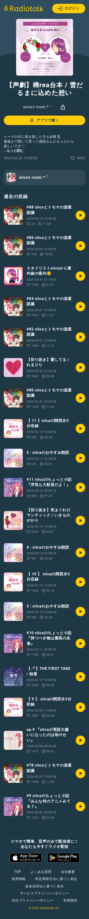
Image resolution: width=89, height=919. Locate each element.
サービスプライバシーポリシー (44, 893)
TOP (17, 872)
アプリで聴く (44, 120)
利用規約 (70, 900)
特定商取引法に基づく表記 (56, 879)
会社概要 (68, 872)
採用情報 (19, 879)
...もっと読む (13, 150)
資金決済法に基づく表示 (44, 886)
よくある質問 (41, 872)
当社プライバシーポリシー (33, 900)
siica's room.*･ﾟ (38, 107)
